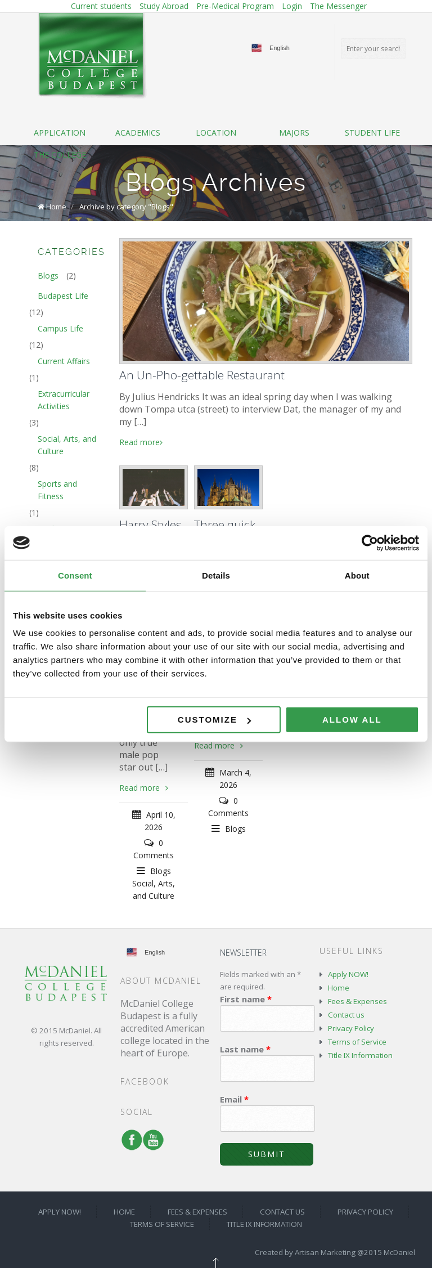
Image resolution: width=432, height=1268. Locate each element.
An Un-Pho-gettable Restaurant (202, 375)
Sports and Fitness (57, 489)
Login (292, 6)
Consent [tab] (75, 575)
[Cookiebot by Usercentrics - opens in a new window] (370, 542)
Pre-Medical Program (235, 6)
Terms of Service (357, 1042)
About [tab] (357, 575)
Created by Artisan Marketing (305, 1252)
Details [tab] (216, 575)
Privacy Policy (351, 1028)
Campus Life (60, 328)
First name (246, 999)
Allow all (352, 719)
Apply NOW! (348, 974)
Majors (294, 132)
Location (216, 132)
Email (234, 1099)
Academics (137, 132)
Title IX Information (360, 1055)
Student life (372, 132)
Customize (214, 719)
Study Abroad (164, 6)
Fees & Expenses (357, 1001)
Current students (101, 6)
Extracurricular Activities (63, 399)
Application (60, 132)
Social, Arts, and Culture (67, 444)
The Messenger (338, 6)
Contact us (346, 1015)
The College (60, 154)
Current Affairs (64, 361)
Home (56, 206)
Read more (141, 442)
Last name (245, 1049)
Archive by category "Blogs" (126, 206)
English (279, 47)
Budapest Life (63, 295)
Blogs (160, 871)
